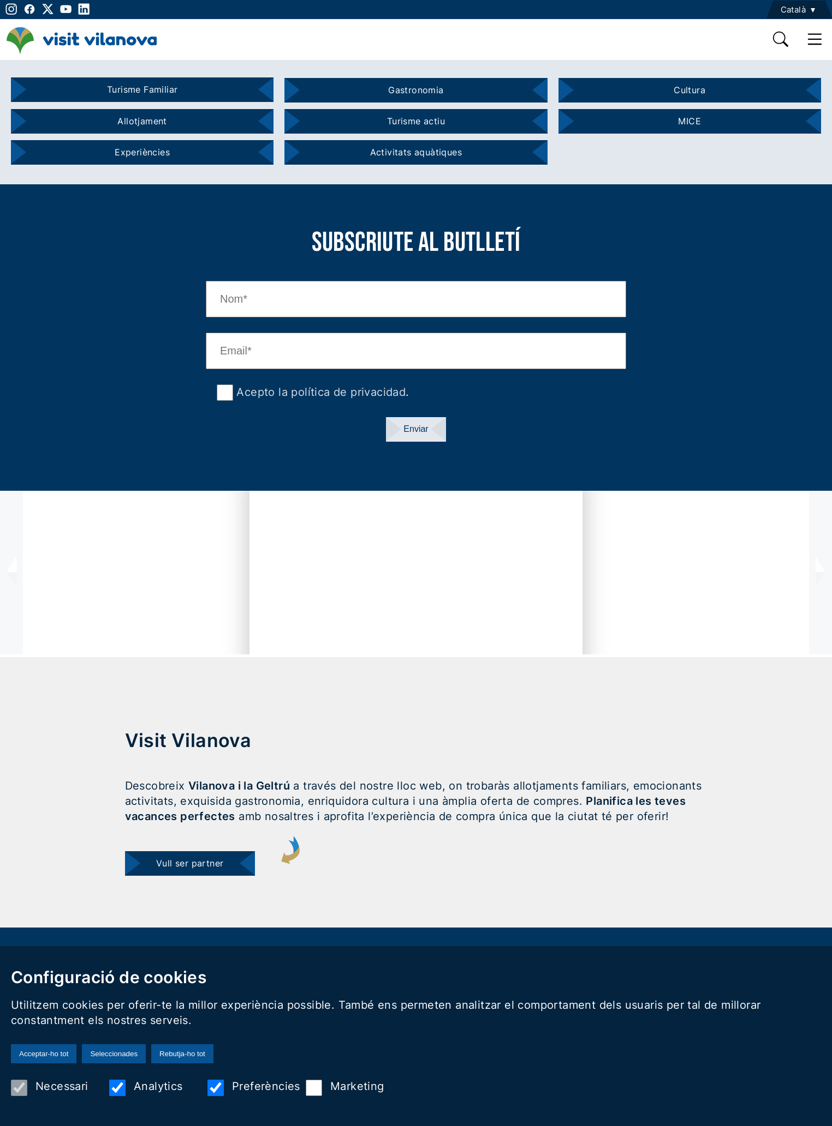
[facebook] (29, 9)
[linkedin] (84, 9)
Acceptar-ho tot (43, 1054)
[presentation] (11, 572)
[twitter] (48, 9)
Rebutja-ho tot (182, 1054)
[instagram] (10, 9)
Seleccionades (114, 1054)
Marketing (345, 1088)
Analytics (146, 1088)
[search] (781, 39)
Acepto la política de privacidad (319, 392)
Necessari (49, 1088)
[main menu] (815, 39)
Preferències (253, 1088)
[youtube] (66, 9)
